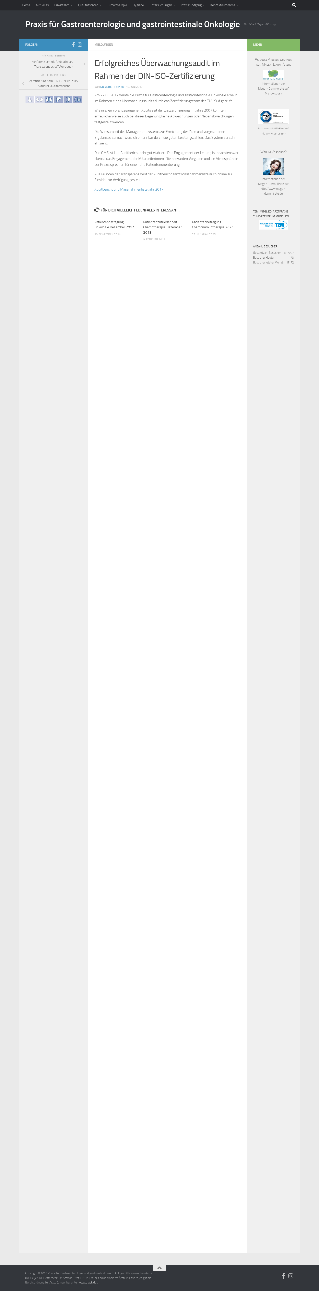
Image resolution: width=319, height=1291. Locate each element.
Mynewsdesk (273, 93)
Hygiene (138, 5)
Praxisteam (61, 5)
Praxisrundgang (191, 5)
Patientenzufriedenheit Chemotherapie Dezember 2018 (162, 227)
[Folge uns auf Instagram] (79, 44)
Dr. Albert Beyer (112, 87)
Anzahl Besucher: (265, 246)
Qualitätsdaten (88, 5)
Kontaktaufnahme (222, 5)
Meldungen (103, 45)
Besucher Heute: (263, 257)
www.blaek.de (87, 1282)
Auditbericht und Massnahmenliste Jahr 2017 (128, 189)
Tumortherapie (117, 5)
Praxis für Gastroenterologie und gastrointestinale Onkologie (132, 24)
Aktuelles (42, 5)
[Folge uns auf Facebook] (73, 44)
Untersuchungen (161, 5)
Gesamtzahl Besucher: (267, 253)
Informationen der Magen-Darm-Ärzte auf (273, 83)
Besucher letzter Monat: (268, 262)
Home (26, 5)
